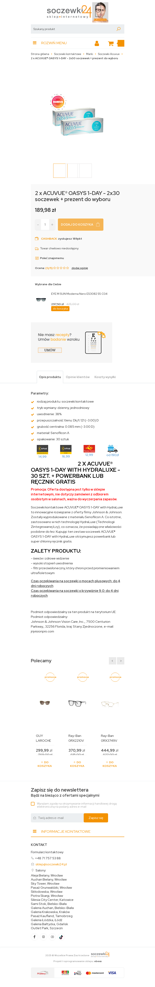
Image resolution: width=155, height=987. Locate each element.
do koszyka (60, 308)
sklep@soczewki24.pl (51, 864)
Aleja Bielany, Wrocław (47, 875)
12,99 (89, 455)
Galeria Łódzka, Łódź (46, 920)
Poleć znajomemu (49, 258)
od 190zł (112, 455)
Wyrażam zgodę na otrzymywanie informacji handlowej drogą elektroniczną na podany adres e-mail (77, 805)
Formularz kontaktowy (47, 852)
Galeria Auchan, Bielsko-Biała (52, 908)
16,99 (66, 456)
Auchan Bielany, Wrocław (49, 880)
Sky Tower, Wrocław (45, 884)
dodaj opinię (80, 268)
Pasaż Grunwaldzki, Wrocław (51, 888)
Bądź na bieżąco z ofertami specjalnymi (65, 792)
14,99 (42, 456)
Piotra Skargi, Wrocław (47, 896)
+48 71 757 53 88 (48, 858)
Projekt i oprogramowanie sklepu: (77, 961)
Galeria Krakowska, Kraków (50, 912)
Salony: (41, 870)
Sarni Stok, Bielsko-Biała (49, 904)
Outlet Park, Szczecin (47, 928)
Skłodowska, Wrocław (46, 892)
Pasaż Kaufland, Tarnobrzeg (52, 916)
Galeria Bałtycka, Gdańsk (49, 924)
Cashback (49, 238)
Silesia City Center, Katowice (52, 900)
